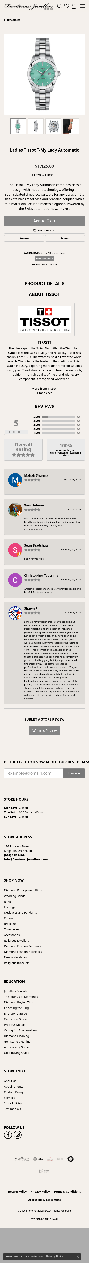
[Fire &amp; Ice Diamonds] (50, 1159)
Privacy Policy (40, 1191)
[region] (44, 74)
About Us (10, 1081)
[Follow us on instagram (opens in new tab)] (18, 1135)
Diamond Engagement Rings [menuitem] (23, 890)
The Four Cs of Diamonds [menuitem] (21, 997)
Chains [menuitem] (8, 918)
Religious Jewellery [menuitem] (16, 940)
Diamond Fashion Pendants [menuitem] (22, 946)
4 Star (36, 421)
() (78, 417)
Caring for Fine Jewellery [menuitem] (20, 1030)
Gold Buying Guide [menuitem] (16, 1053)
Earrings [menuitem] (9, 907)
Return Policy (17, 1191)
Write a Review (44, 731)
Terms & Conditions (67, 1191)
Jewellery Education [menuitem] (17, 991)
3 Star (36, 425)
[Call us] (26, 859)
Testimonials (12, 1109)
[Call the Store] (14, 855)
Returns (65, 238)
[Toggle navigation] (82, 6)
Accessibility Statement (44, 1200)
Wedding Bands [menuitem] (14, 896)
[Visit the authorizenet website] (70, 1159)
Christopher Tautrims (41, 575)
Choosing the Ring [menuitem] (16, 1008)
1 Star (36, 432)
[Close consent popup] (78, 1256)
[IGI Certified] (60, 1159)
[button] (59, 6)
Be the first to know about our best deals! (44, 762)
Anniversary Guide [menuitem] (16, 1047)
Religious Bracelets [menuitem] (16, 963)
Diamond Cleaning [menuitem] (16, 1036)
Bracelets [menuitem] (10, 924)
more (64, 208)
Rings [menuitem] (7, 901)
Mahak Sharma (36, 475)
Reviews (44, 406)
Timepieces (13, 20)
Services (9, 1098)
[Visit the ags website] (22, 1159)
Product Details (44, 283)
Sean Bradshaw (36, 545)
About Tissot (44, 294)
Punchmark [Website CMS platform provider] (51, 1219)
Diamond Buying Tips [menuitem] (18, 1002)
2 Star (36, 429)
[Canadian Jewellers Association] (44, 1171)
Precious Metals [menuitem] (14, 1025)
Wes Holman (34, 505)
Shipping (24, 238)
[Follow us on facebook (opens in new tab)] (8, 1135)
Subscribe (74, 773)
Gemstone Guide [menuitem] (15, 1019)
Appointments (13, 1086)
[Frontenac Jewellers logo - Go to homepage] (28, 6)
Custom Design (14, 1092)
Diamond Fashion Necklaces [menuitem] (23, 952)
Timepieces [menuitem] (11, 929)
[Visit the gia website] (38, 1159)
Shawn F (30, 608)
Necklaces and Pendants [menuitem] (20, 912)
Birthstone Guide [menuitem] (15, 1013)
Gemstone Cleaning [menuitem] (17, 1041)
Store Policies (13, 1103)
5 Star (36, 417)
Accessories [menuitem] (12, 935)
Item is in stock (44, 258)
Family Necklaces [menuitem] (15, 957)
